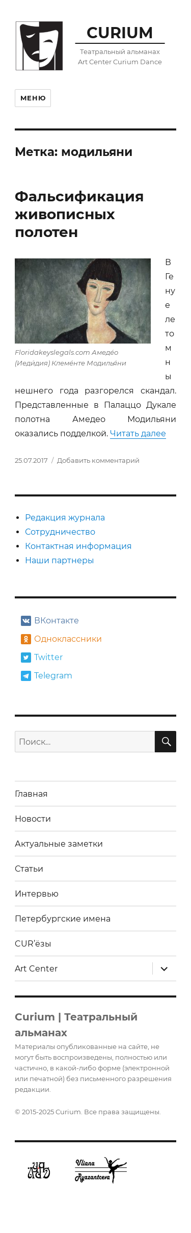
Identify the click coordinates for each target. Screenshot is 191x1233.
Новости (33, 819)
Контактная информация (78, 546)
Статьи (29, 869)
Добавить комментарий (98, 460)
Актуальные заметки (59, 844)
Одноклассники (60, 639)
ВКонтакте (50, 621)
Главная (31, 794)
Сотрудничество (60, 532)
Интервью (37, 894)
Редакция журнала (65, 517)
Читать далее (138, 433)
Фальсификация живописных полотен (79, 214)
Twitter (42, 657)
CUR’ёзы (33, 944)
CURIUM (120, 32)
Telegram (46, 676)
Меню (32, 98)
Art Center (36, 969)
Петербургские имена (63, 919)
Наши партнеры (59, 560)
